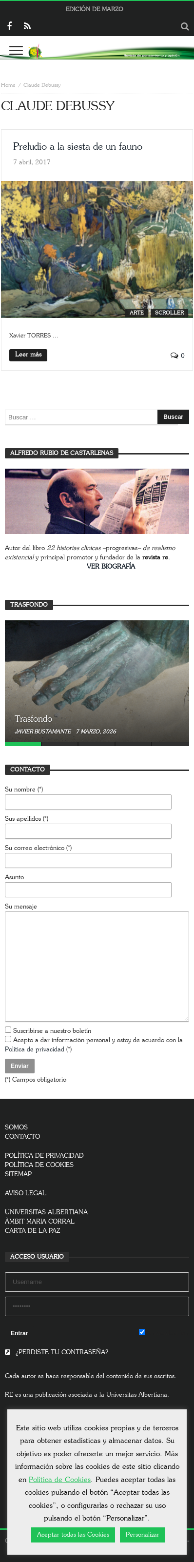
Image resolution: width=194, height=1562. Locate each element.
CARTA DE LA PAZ (32, 1231)
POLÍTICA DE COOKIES (39, 1165)
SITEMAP (18, 1174)
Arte (137, 313)
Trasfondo (33, 719)
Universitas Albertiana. (137, 1395)
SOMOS (16, 1128)
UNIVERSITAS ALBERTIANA (46, 1212)
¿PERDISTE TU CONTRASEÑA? (56, 1352)
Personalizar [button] (142, 1535)
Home (8, 85)
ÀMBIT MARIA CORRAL (40, 1222)
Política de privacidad (34, 1050)
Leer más (28, 355)
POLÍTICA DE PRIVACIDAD (44, 1156)
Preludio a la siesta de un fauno (77, 147)
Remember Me (164, 1333)
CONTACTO (22, 1137)
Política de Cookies (60, 1479)
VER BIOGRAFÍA (111, 567)
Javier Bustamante (43, 731)
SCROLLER (169, 313)
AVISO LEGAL (25, 1193)
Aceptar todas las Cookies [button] (73, 1535)
